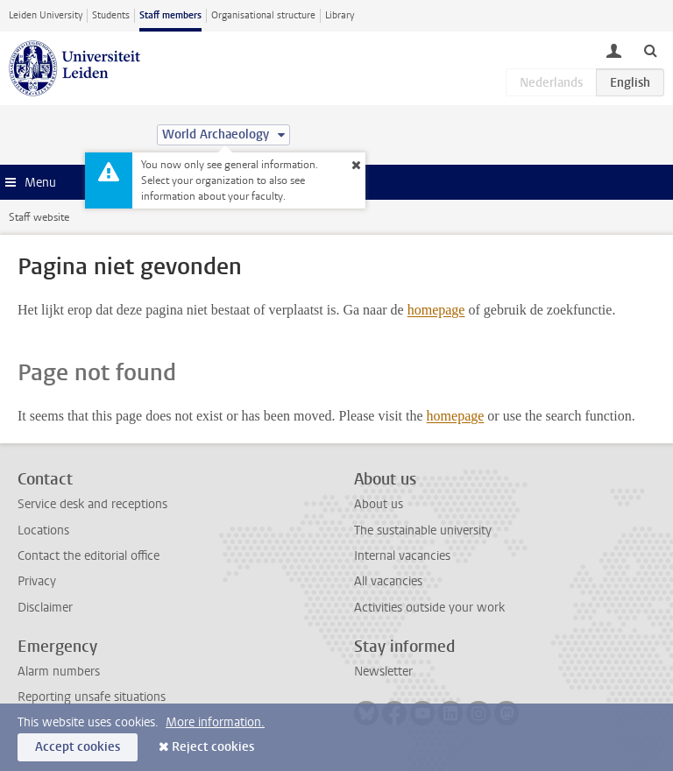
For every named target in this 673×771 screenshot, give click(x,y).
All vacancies (388, 581)
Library (339, 15)
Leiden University (45, 15)
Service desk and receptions (92, 504)
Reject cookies (213, 747)
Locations (43, 530)
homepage (436, 309)
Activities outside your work (429, 607)
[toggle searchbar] (650, 50)
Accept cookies (77, 747)
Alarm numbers (59, 671)
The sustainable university (423, 530)
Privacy (37, 581)
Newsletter (383, 671)
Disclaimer (45, 607)
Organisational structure (263, 15)
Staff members (170, 15)
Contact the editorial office (88, 556)
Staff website (39, 217)
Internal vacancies (402, 556)
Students (111, 15)
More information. (215, 722)
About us (378, 504)
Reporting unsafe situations (92, 697)
